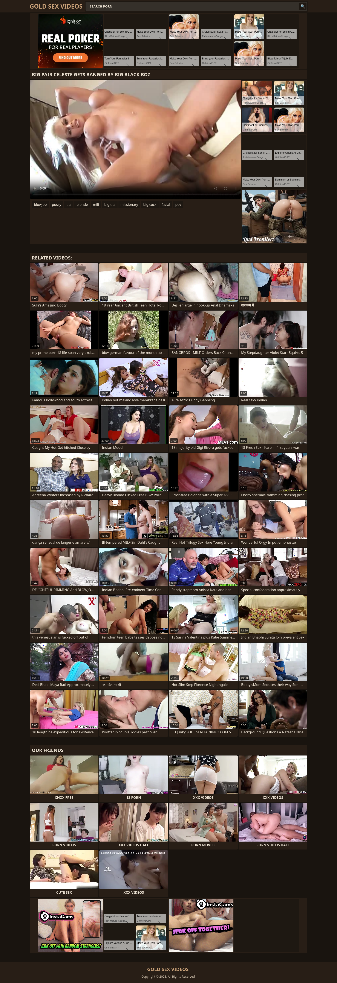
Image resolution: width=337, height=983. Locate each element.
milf (96, 204)
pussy (56, 204)
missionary (129, 204)
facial (166, 204)
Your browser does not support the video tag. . (135, 139)
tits (68, 204)
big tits (109, 204)
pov (178, 204)
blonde (82, 204)
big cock (149, 204)
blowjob (40, 204)
